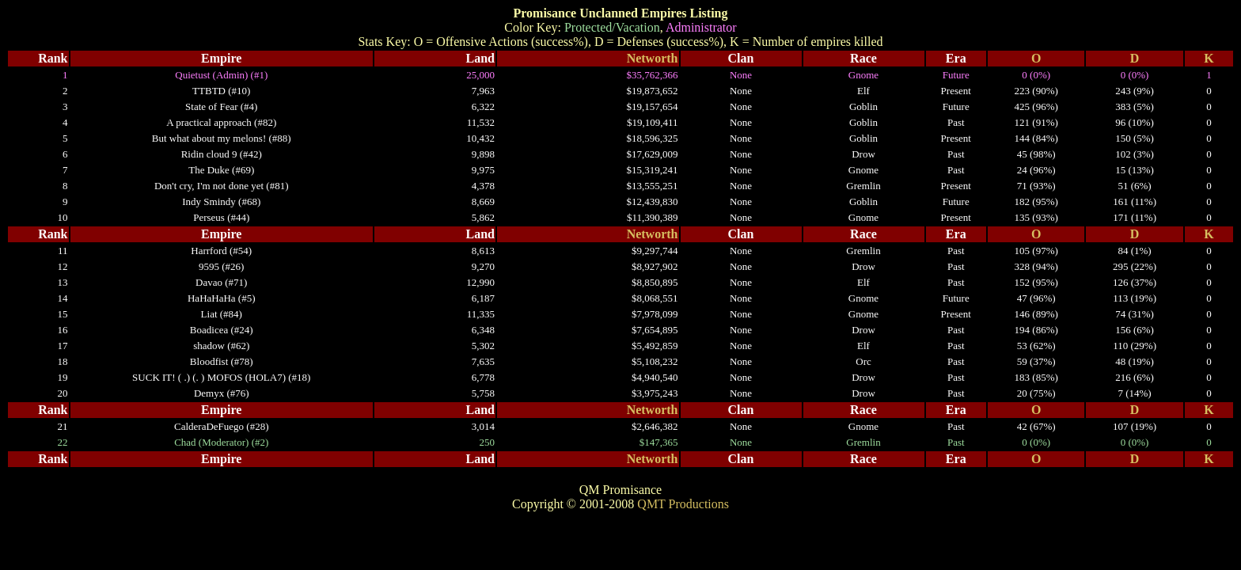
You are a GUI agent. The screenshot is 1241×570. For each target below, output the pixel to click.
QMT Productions (683, 504)
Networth (652, 58)
